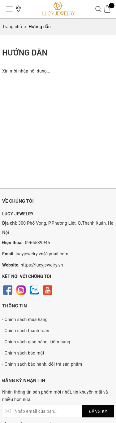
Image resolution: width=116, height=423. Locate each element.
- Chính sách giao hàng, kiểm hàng (36, 341)
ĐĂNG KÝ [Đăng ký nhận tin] (98, 411)
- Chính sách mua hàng (25, 319)
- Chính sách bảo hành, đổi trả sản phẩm (42, 364)
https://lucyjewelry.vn (42, 264)
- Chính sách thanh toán (25, 330)
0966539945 (37, 242)
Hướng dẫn (25, 52)
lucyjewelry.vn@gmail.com (42, 253)
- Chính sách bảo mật (23, 352)
